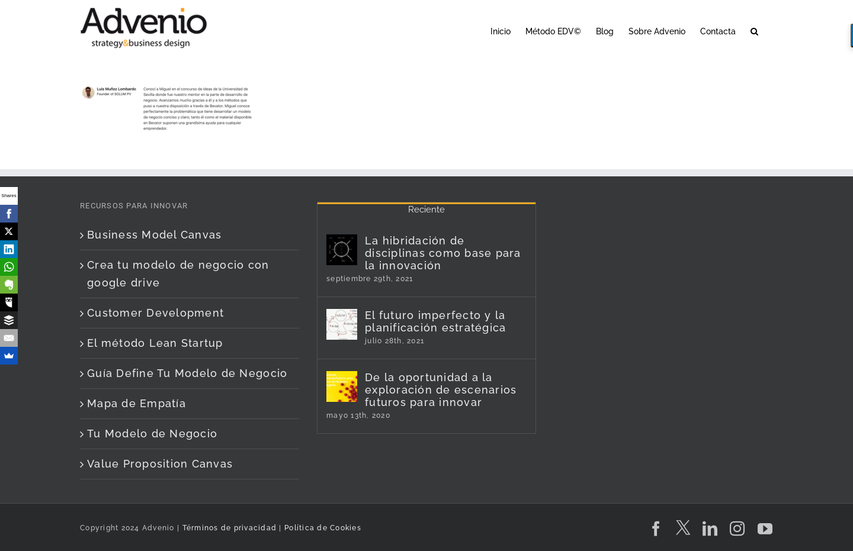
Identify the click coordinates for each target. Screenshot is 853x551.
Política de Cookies (322, 528)
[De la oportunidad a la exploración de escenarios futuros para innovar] (341, 386)
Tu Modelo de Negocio (152, 433)
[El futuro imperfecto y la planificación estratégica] (341, 324)
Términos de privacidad (228, 528)
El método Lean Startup (155, 343)
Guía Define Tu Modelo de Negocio (187, 373)
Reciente (426, 209)
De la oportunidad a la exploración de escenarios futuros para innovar (441, 389)
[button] (754, 30)
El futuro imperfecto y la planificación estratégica (435, 321)
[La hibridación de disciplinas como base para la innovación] (341, 249)
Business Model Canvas (154, 234)
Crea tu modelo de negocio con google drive (178, 274)
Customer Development (155, 313)
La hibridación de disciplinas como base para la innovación (443, 253)
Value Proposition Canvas (160, 463)
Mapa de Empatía (136, 403)
